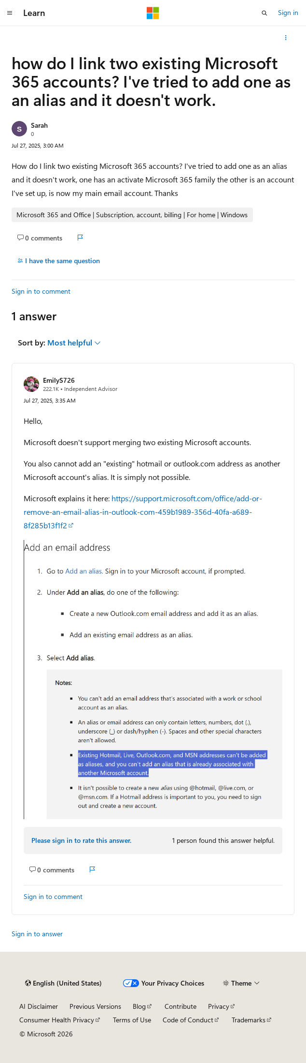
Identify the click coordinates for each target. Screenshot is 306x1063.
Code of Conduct (188, 1019)
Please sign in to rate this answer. (81, 840)
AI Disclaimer (38, 1006)
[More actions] (286, 37)
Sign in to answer (37, 933)
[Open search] (264, 13)
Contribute (180, 1006)
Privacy (218, 1006)
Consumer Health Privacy (56, 1019)
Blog (139, 1006)
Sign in (288, 12)
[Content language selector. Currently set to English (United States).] (63, 983)
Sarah (39, 125)
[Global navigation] (9, 13)
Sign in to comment (41, 291)
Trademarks (248, 1019)
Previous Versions (95, 1006)
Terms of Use (132, 1019)
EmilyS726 (59, 380)
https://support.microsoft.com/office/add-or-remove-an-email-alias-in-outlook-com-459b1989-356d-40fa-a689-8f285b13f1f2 (143, 511)
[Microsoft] (153, 13)
